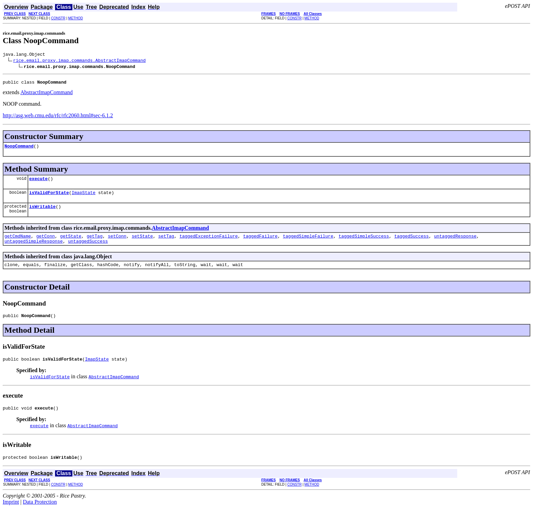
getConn (45, 243)
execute (38, 182)
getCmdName (17, 243)
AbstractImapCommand (46, 94)
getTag (95, 243)
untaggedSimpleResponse (33, 249)
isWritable (42, 212)
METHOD (75, 18)
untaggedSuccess (88, 249)
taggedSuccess (411, 243)
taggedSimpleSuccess (364, 243)
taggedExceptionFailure (208, 243)
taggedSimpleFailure (308, 243)
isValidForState (49, 197)
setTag (166, 243)
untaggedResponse (455, 243)
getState (70, 243)
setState (142, 243)
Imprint (11, 515)
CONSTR (58, 18)
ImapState (84, 197)
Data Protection (40, 515)
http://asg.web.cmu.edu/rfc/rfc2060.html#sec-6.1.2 (58, 117)
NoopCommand (19, 149)
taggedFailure (260, 243)
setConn (117, 243)
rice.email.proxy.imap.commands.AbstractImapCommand (79, 61)
